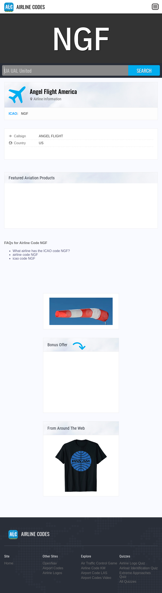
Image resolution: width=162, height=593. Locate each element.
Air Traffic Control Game (99, 563)
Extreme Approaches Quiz (135, 574)
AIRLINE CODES (24, 7)
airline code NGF (25, 254)
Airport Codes (53, 568)
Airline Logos (52, 573)
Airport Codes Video (96, 578)
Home (8, 563)
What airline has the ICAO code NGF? (41, 251)
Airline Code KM (93, 568)
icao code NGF (24, 258)
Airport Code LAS (94, 573)
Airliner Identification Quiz (138, 568)
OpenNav (50, 563)
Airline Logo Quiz (132, 563)
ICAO (13, 113)
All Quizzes (127, 581)
